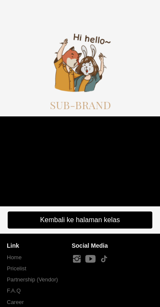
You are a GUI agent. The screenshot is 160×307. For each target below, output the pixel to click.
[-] (77, 259)
